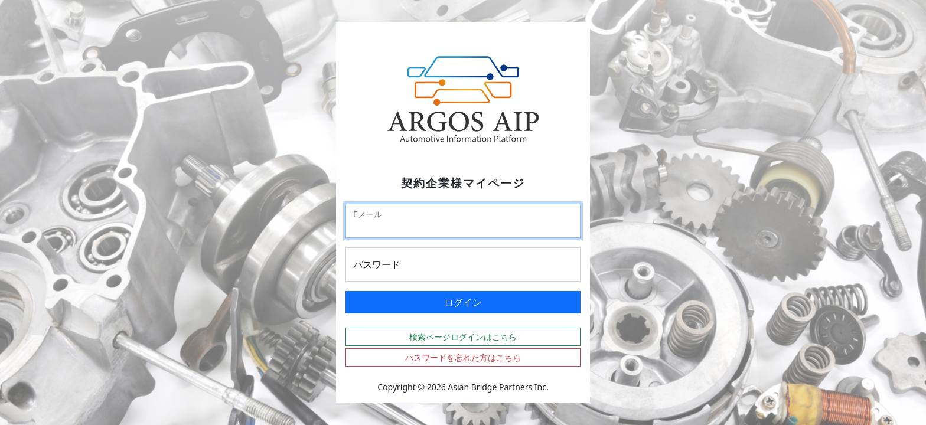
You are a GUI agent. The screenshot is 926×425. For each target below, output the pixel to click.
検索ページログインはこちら (463, 336)
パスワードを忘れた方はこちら (463, 357)
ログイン (463, 302)
